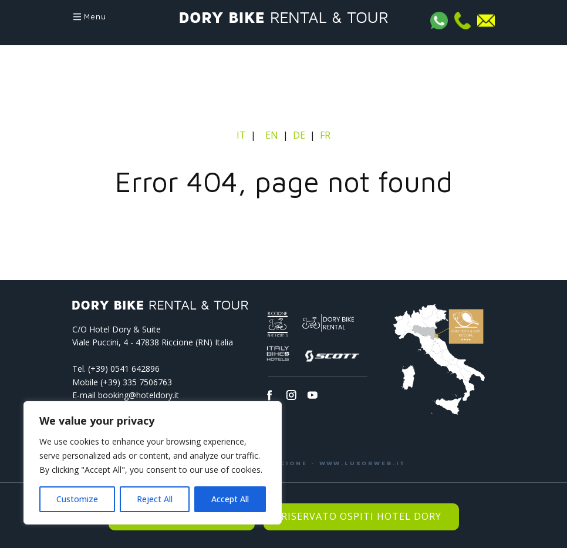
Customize (77, 499)
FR (325, 135)
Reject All (155, 499)
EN (271, 135)
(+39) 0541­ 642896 (124, 368)
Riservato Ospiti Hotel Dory (361, 516)
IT (242, 135)
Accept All (230, 499)
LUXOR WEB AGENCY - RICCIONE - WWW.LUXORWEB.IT (284, 462)
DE (299, 135)
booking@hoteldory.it (138, 395)
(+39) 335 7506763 (136, 382)
